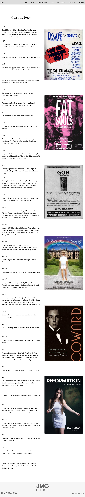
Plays (33, 2)
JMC (2, 2)
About (26, 2)
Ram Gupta (81, 493)
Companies (73, 2)
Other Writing (61, 2)
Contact (81, 2)
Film (53, 2)
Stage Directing (43, 2)
